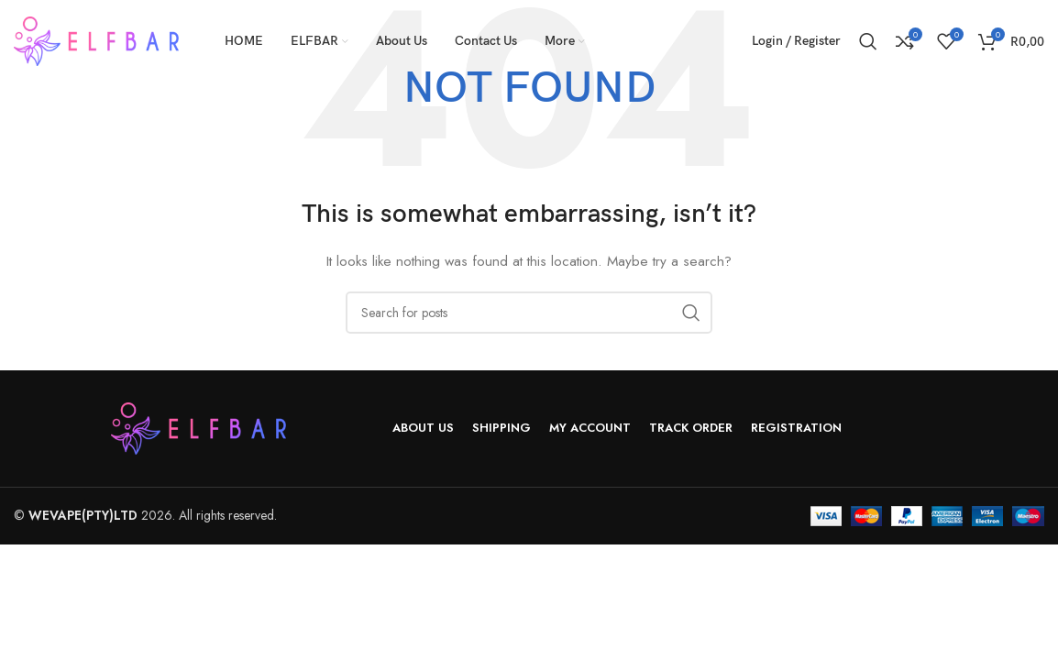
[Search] (868, 41)
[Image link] (198, 426)
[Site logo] (96, 39)
